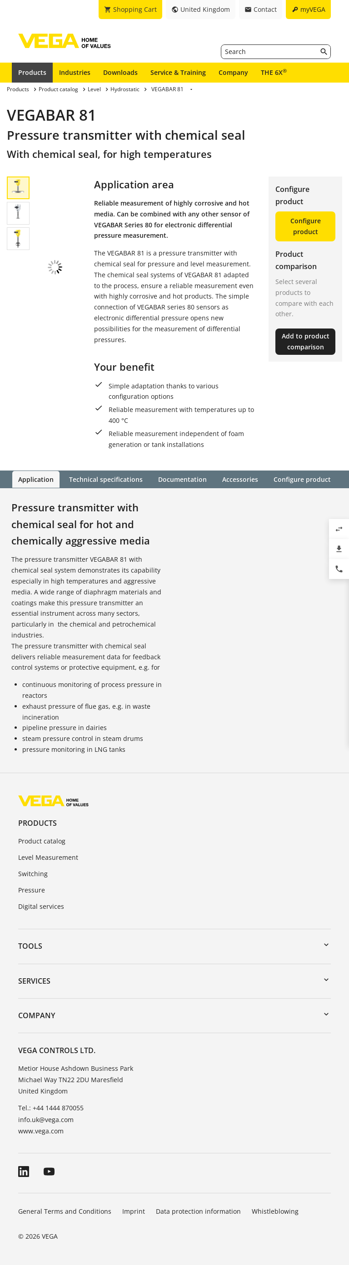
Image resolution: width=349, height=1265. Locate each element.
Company (233, 72)
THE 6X (274, 72)
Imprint (133, 1210)
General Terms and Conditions (64, 1210)
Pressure (31, 889)
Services (34, 981)
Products (32, 72)
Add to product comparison (305, 341)
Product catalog (41, 841)
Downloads (120, 72)
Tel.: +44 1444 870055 (51, 1107)
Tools (30, 946)
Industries (74, 72)
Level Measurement (48, 857)
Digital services (41, 906)
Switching (33, 873)
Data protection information (198, 1210)
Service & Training (178, 72)
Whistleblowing (275, 1210)
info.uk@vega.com (46, 1119)
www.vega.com (41, 1130)
